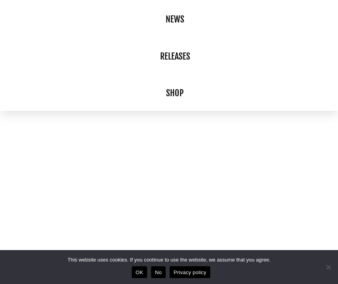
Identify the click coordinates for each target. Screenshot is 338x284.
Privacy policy (190, 272)
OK (139, 272)
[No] (328, 267)
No (158, 272)
